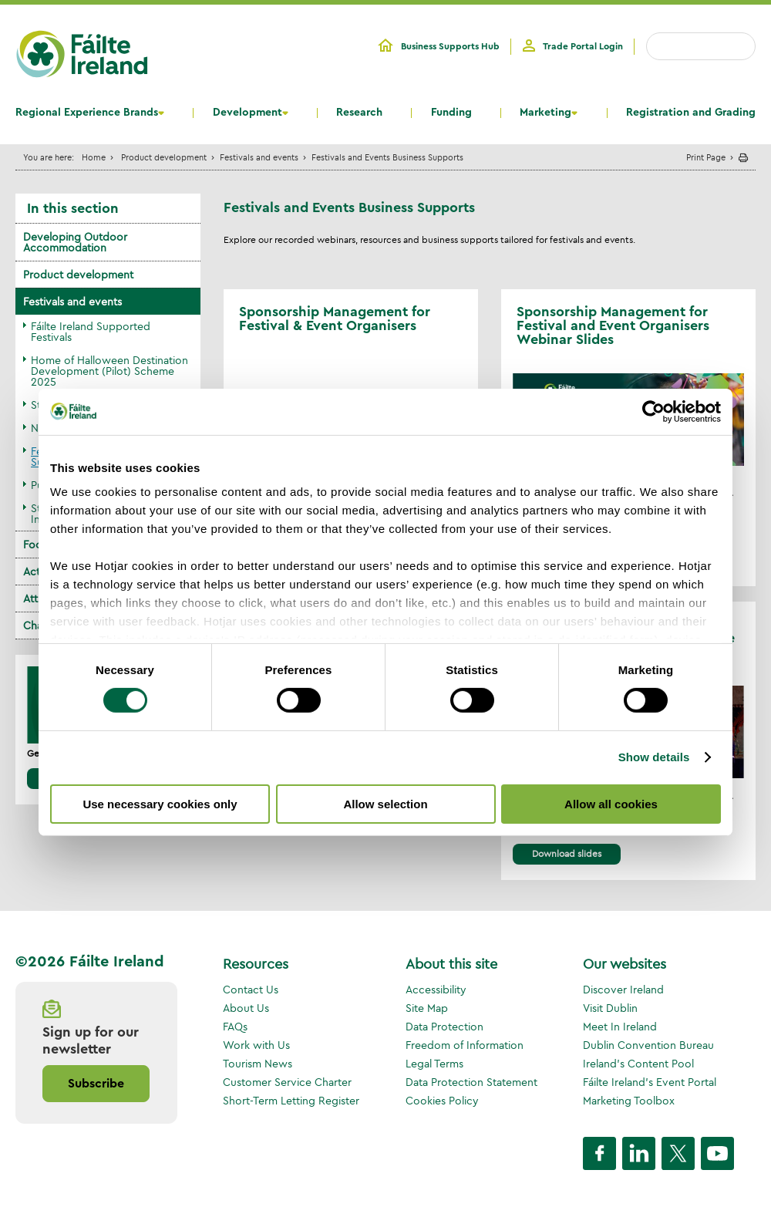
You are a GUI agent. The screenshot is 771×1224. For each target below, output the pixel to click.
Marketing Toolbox (629, 1100)
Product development (164, 157)
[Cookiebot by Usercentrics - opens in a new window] (653, 411)
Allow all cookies (611, 804)
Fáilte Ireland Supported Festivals (90, 331)
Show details (654, 757)
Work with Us (256, 1045)
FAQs (235, 1026)
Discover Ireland (623, 989)
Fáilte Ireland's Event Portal (649, 1082)
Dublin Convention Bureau (648, 1045)
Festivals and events (259, 157)
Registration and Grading (691, 112)
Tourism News (257, 1063)
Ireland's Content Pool (638, 1063)
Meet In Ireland (620, 1026)
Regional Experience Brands (86, 112)
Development (247, 112)
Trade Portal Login (583, 46)
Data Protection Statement (471, 1082)
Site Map (427, 1008)
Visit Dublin (610, 1008)
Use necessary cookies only (159, 804)
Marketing (545, 112)
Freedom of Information (465, 1045)
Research (359, 112)
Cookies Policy (442, 1100)
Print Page (706, 157)
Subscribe (96, 1083)
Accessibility (436, 989)
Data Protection (444, 1026)
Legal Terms (434, 1063)
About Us (246, 1008)
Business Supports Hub (450, 46)
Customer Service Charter (287, 1082)
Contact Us (250, 989)
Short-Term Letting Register (291, 1100)
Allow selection (385, 804)
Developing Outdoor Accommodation (75, 242)
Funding (451, 112)
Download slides (566, 853)
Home (94, 157)
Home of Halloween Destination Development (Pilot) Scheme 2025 (109, 371)
